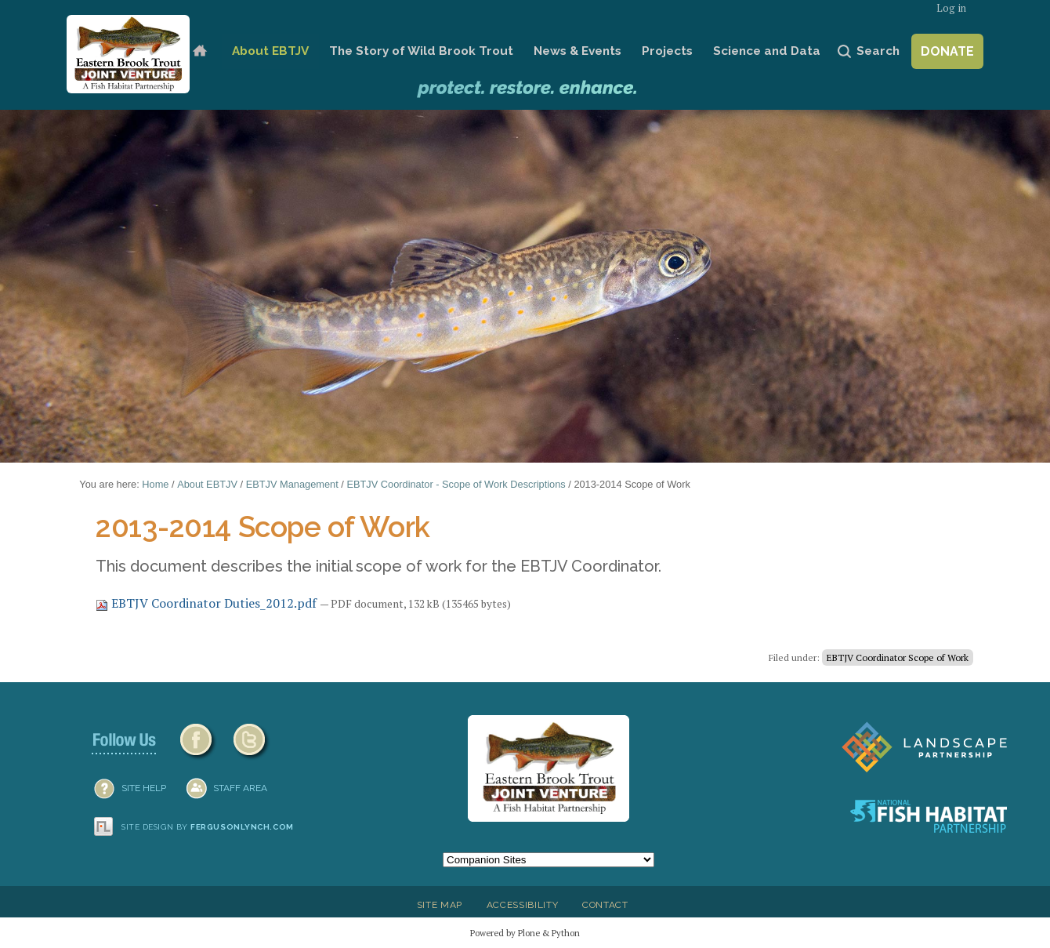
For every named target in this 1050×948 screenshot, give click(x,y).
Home (199, 51)
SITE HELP (143, 788)
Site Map (439, 904)
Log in (951, 8)
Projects (667, 51)
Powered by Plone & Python (525, 933)
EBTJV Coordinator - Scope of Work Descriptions (455, 484)
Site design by (207, 827)
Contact (605, 904)
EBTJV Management (292, 484)
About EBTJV (270, 51)
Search (878, 51)
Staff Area (240, 788)
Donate (947, 51)
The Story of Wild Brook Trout (421, 51)
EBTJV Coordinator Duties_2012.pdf (208, 603)
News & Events (577, 51)
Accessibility (523, 904)
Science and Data (766, 51)
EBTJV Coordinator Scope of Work (898, 657)
